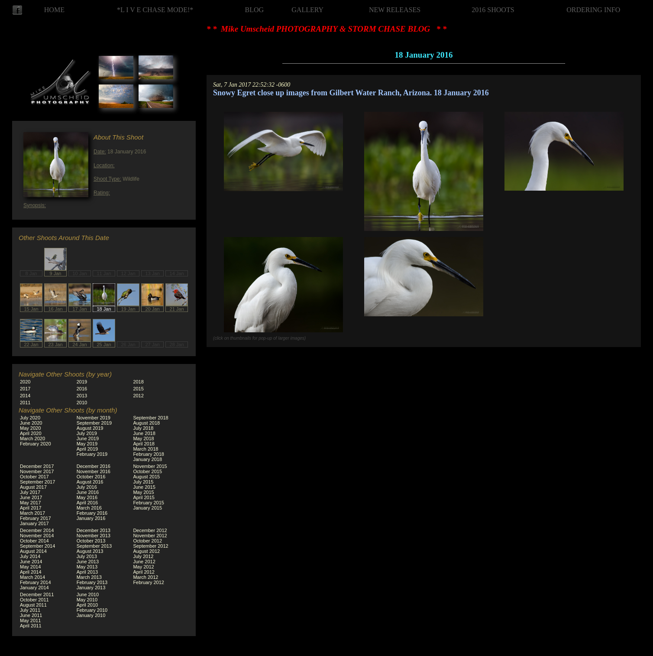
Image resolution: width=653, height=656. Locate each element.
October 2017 (34, 476)
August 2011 (33, 604)
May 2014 (30, 566)
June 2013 (88, 561)
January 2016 (91, 518)
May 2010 (87, 599)
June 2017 (31, 497)
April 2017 (31, 507)
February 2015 (148, 502)
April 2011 (31, 625)
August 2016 (90, 481)
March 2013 (89, 577)
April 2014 (31, 572)
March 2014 (32, 577)
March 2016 (89, 507)
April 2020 (31, 433)
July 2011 (30, 610)
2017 (25, 388)
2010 (82, 402)
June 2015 (144, 487)
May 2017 (30, 502)
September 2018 (150, 417)
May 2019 (87, 443)
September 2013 (94, 546)
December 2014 (37, 530)
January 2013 (91, 587)
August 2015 (146, 476)
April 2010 (87, 604)
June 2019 (88, 438)
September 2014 (37, 546)
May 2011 (30, 620)
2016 (82, 388)
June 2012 (144, 561)
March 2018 (145, 448)
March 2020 (32, 438)
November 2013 (93, 535)
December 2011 (37, 594)
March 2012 (145, 577)
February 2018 (148, 454)
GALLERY (307, 9)
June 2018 (144, 433)
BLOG (254, 9)
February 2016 (92, 513)
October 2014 (34, 540)
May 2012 (143, 566)
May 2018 (143, 438)
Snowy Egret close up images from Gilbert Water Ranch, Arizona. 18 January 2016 (351, 92)
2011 (25, 402)
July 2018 (143, 428)
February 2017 (35, 518)
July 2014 (30, 556)
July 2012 (143, 556)
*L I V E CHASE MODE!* (155, 9)
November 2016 (93, 471)
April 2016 (87, 502)
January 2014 (34, 587)
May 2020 (30, 428)
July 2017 (30, 492)
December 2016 (93, 466)
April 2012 (144, 572)
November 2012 (150, 535)
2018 (138, 381)
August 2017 (33, 487)
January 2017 (34, 523)
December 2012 (150, 530)
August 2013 (90, 551)
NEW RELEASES (394, 9)
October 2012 (147, 540)
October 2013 (91, 540)
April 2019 (87, 448)
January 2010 (91, 615)
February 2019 (92, 454)
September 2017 (37, 481)
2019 (82, 381)
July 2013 (87, 556)
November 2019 (93, 417)
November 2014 (37, 535)
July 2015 (143, 481)
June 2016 (88, 492)
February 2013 (92, 582)
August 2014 (33, 551)
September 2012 (150, 546)
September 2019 (94, 422)
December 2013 (93, 530)
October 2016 (91, 476)
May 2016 (87, 497)
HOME (54, 9)
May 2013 (87, 566)
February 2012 (148, 582)
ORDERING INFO (593, 9)
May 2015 (143, 492)
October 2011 (34, 599)
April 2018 (144, 443)
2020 (25, 381)
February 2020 (35, 443)
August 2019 (90, 428)
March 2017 (32, 513)
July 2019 (87, 433)
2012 (138, 395)
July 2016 (87, 487)
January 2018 (147, 459)
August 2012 (146, 551)
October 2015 (147, 471)
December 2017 (37, 466)
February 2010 (92, 610)
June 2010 (88, 594)
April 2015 (144, 497)
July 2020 (30, 417)
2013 (82, 395)
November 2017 (37, 471)
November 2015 (150, 466)
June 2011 (31, 615)
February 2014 (35, 582)
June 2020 (31, 422)
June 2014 (31, 561)
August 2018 (146, 422)
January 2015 (147, 507)
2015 (138, 388)
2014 (25, 395)
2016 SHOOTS (493, 9)
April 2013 (87, 572)
